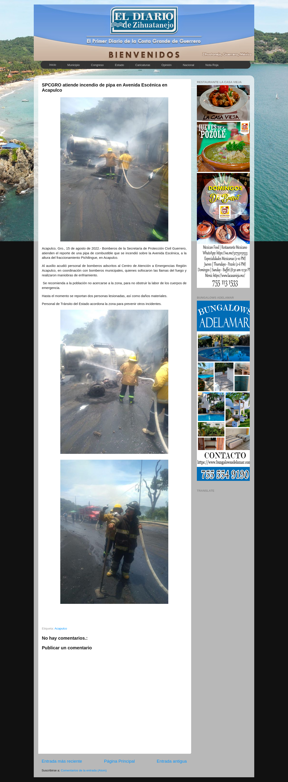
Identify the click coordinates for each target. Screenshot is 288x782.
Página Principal (119, 761)
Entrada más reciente (62, 761)
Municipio (73, 65)
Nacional (188, 65)
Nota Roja (211, 65)
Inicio (52, 64)
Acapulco (60, 628)
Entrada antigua (172, 761)
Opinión (167, 65)
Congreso (97, 65)
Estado (119, 65)
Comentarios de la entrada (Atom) (84, 770)
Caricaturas (142, 65)
